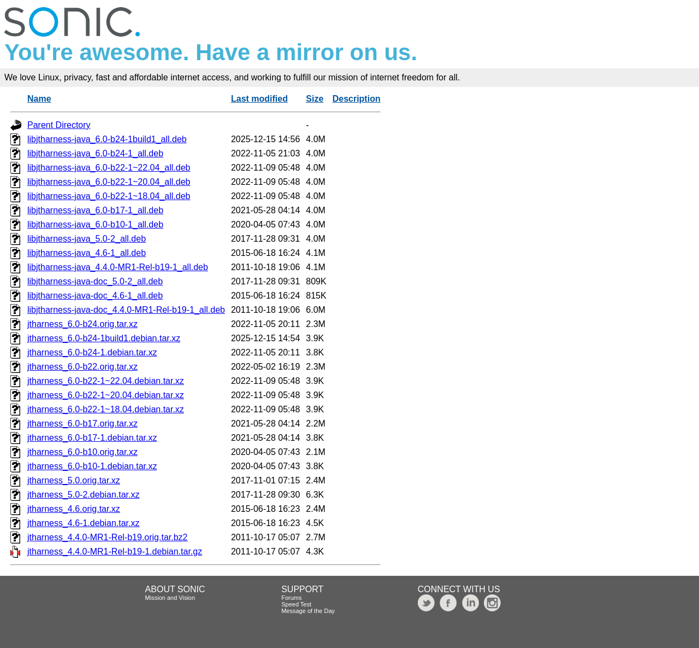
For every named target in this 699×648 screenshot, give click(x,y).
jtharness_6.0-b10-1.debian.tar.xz (92, 466)
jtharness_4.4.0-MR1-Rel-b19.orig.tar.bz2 (107, 537)
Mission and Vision (170, 597)
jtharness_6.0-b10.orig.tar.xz (82, 452)
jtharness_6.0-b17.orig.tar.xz (82, 423)
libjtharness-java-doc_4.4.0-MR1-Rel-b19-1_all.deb (126, 309)
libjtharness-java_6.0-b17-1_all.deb (95, 210)
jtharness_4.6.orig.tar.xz (73, 508)
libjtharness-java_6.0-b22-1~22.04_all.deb (108, 167)
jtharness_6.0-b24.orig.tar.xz (82, 324)
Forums (291, 597)
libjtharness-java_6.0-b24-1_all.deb (95, 153)
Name (39, 98)
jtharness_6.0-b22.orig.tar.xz (82, 366)
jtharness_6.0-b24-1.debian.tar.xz (92, 352)
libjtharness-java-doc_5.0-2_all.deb (95, 281)
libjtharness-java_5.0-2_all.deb (86, 238)
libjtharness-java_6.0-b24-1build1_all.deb (107, 139)
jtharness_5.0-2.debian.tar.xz (83, 494)
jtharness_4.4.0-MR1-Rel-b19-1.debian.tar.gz (114, 551)
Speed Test (296, 604)
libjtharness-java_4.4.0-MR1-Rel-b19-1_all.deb (117, 267)
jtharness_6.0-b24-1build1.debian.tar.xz (103, 338)
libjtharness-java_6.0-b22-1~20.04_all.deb (108, 181)
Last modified (259, 98)
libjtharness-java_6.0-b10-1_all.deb (95, 224)
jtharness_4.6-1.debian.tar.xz (83, 523)
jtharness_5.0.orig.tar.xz (73, 480)
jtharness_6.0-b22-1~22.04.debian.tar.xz (105, 381)
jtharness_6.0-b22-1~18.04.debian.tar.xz (105, 409)
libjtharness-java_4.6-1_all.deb (86, 253)
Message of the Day (308, 611)
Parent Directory (59, 125)
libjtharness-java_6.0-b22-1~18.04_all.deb (108, 196)
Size (314, 98)
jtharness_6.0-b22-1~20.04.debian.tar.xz (105, 395)
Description (357, 98)
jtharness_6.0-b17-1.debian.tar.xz (92, 437)
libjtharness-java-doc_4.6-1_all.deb (95, 295)
